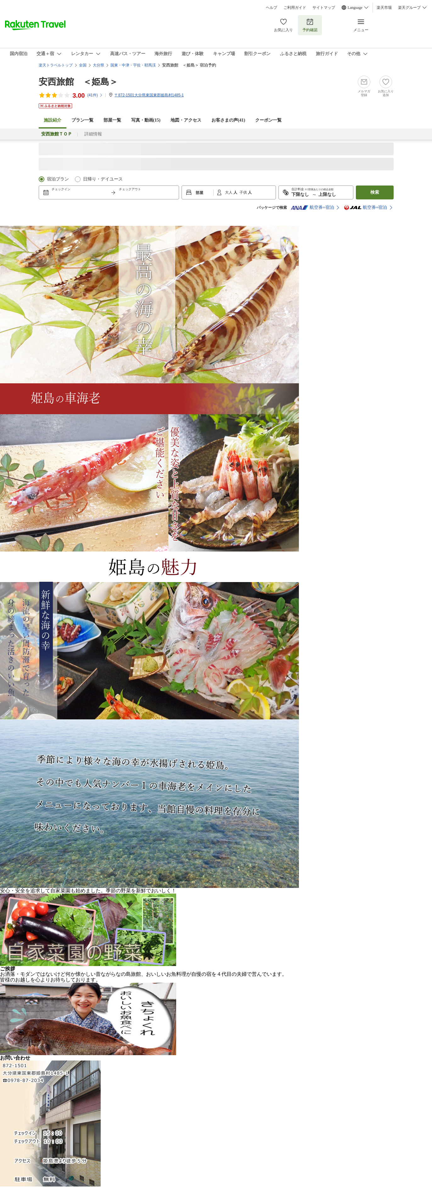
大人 (229, 192)
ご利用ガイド (294, 7)
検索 (374, 192)
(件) (95, 95)
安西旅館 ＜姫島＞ (78, 82)
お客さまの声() (228, 120)
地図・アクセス (186, 120)
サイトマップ (323, 7)
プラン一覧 (82, 120)
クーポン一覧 (268, 120)
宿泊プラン (58, 179)
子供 (243, 192)
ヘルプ (271, 7)
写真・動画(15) (145, 120)
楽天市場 (384, 7)
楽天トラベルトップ (56, 65)
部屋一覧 (112, 120)
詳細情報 (93, 134)
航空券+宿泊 (312, 207)
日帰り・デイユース (103, 179)
